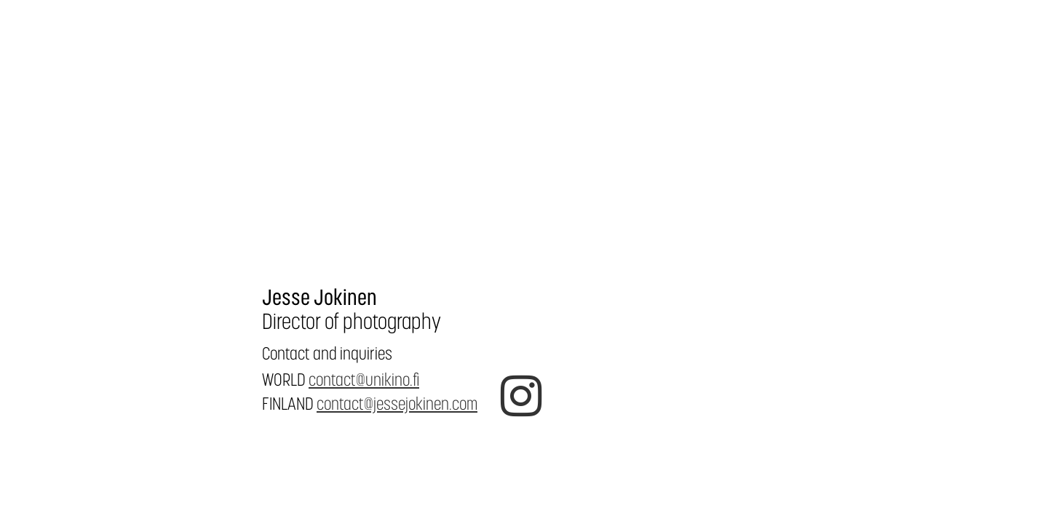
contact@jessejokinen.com (397, 403)
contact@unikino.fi (364, 379)
